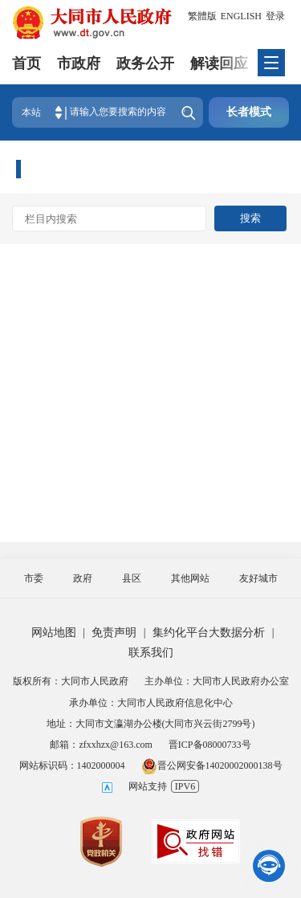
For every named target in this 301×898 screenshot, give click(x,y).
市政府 (78, 63)
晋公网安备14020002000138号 (212, 765)
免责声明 (114, 633)
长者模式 (248, 112)
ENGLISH (241, 16)
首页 (26, 63)
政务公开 (145, 63)
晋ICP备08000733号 (210, 744)
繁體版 (202, 16)
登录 (275, 16)
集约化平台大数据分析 (209, 633)
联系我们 (150, 653)
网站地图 (53, 633)
